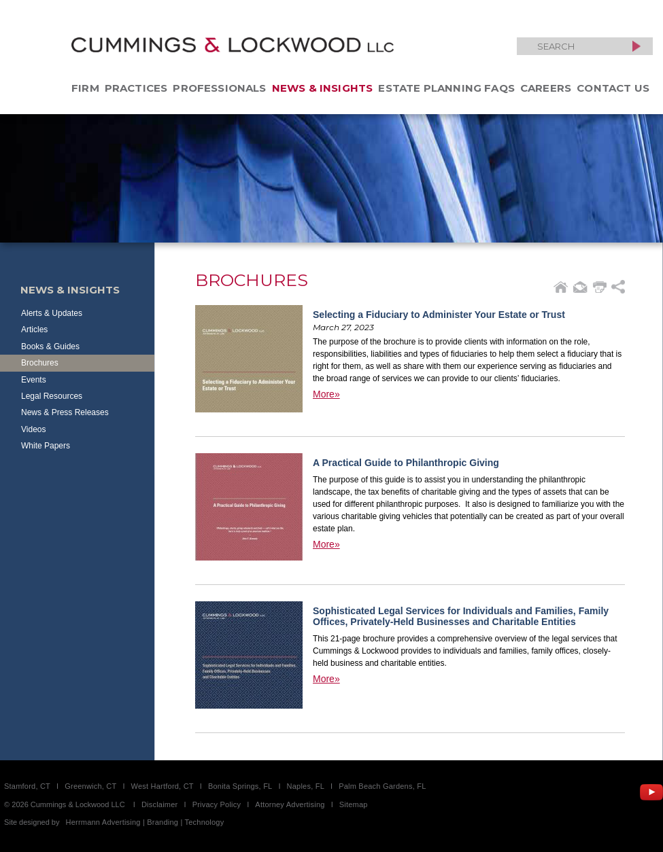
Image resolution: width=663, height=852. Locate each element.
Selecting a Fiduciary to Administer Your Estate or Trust (439, 314)
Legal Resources (51, 396)
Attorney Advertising (289, 804)
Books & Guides (50, 346)
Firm (85, 88)
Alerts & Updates (51, 313)
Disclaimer (159, 804)
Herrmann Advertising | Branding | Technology (145, 822)
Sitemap (353, 804)
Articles (34, 329)
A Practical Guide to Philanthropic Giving (406, 462)
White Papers (45, 445)
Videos (33, 429)
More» (326, 394)
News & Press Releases (65, 412)
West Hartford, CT (162, 786)
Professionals (219, 88)
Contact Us (613, 88)
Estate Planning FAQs (446, 88)
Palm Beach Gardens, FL (382, 786)
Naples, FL (305, 786)
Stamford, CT (27, 786)
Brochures (39, 363)
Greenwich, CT (90, 786)
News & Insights (322, 88)
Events (33, 380)
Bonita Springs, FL (240, 786)
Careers (545, 88)
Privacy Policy (216, 804)
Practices (136, 88)
